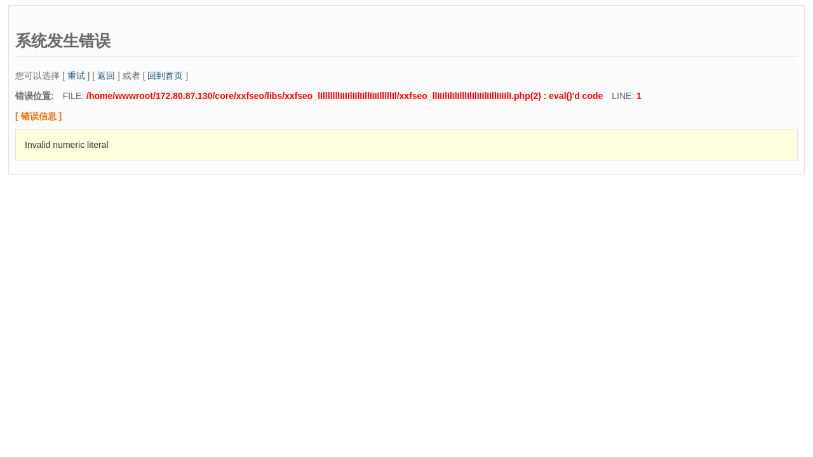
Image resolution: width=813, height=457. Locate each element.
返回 (106, 75)
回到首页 (165, 75)
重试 (76, 75)
